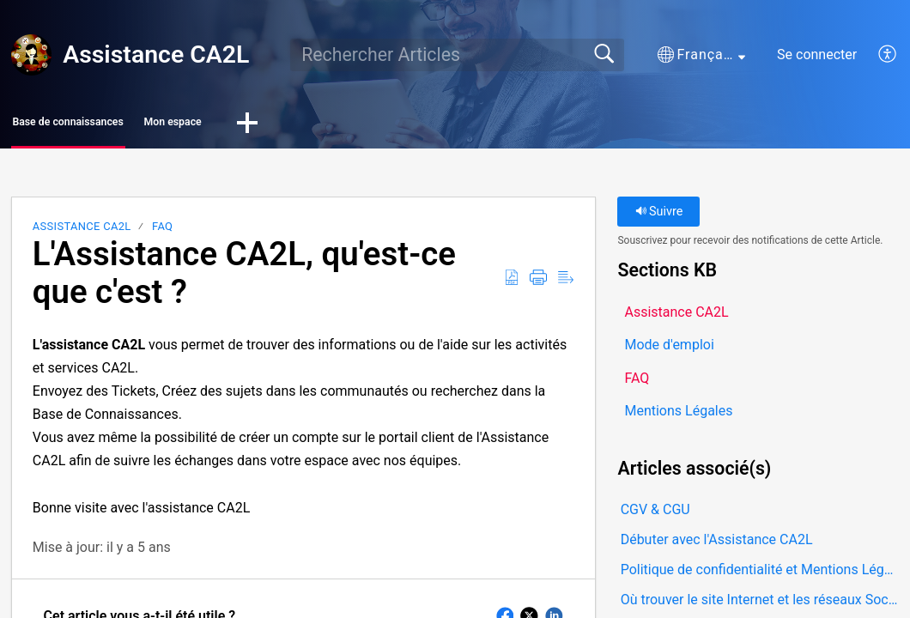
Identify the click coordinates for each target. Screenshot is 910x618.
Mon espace (283, 125)
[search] (457, 55)
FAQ (162, 231)
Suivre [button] (659, 216)
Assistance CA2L (82, 231)
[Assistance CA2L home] (31, 55)
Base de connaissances (113, 125)
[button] (701, 54)
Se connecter (817, 54)
